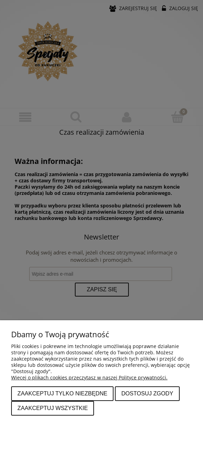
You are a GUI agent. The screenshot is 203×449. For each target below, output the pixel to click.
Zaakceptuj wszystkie (52, 408)
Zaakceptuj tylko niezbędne (62, 393)
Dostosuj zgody (147, 393)
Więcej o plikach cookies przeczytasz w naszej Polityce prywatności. (89, 377)
